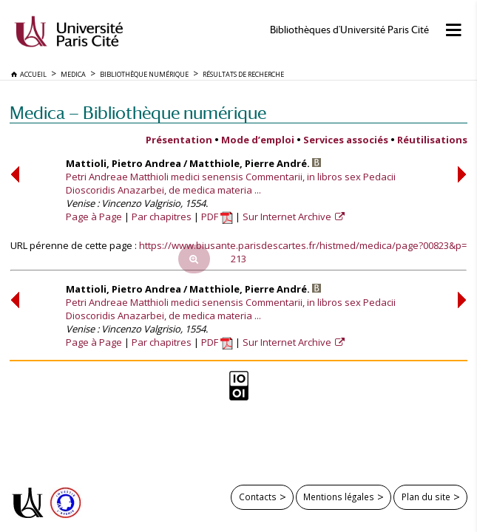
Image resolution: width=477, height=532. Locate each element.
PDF (217, 216)
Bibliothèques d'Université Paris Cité (349, 29)
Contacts (258, 496)
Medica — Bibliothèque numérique (138, 113)
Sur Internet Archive (288, 216)
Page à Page (94, 216)
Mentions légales (338, 496)
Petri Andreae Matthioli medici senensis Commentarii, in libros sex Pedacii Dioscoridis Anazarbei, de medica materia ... (231, 183)
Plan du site (426, 496)
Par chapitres (162, 216)
